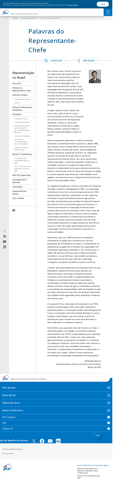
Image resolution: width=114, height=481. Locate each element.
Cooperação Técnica (21, 119)
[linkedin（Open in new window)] (4, 247)
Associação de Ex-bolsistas (19, 181)
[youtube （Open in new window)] (50, 441)
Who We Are (8, 387)
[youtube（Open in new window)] (4, 241)
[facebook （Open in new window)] (42, 441)
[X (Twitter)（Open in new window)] (4, 231)
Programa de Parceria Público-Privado (21, 148)
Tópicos (17, 103)
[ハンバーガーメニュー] (108, 11)
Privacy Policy (8, 453)
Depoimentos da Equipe (19, 192)
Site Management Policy (12, 449)
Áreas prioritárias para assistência (22, 108)
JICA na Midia (18, 198)
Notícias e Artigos (19, 95)
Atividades (16, 114)
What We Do (9, 395)
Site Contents (8, 417)
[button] (55, 60)
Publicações (17, 187)
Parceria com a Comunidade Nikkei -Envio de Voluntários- (21, 141)
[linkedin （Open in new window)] (58, 441)
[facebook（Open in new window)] (4, 236)
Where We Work (11, 402)
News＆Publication (12, 410)
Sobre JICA (16, 83)
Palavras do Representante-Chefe (21, 89)
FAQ (4, 422)
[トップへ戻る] (97, 435)
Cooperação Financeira (22, 122)
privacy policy (73, 5)
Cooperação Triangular (22, 136)
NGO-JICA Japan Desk (21, 175)
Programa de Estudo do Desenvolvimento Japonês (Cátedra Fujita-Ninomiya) (22, 129)
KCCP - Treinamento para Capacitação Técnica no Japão (22, 168)
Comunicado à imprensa (22, 99)
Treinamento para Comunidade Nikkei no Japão (21, 160)
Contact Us (7, 428)
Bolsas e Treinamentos (22, 154)
